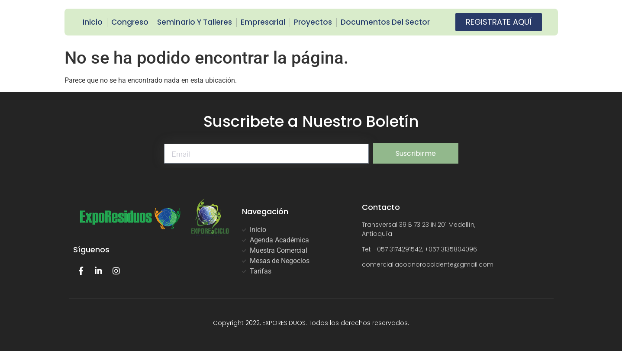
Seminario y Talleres (194, 22)
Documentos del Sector (385, 22)
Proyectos (313, 22)
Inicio (93, 22)
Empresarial (263, 22)
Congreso (129, 22)
